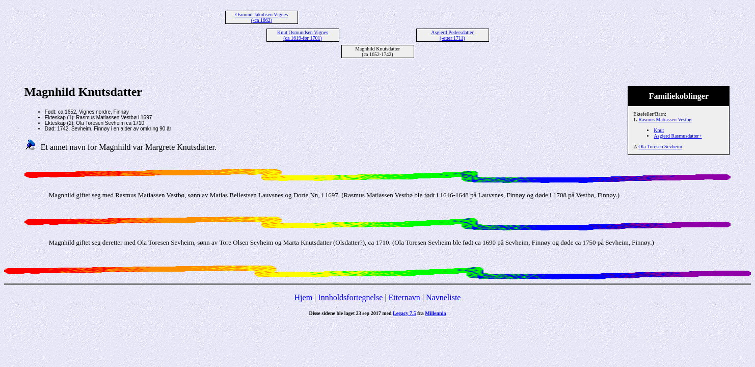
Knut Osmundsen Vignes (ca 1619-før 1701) (302, 35)
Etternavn (404, 297)
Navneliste (443, 297)
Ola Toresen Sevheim (660, 146)
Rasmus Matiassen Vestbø (664, 119)
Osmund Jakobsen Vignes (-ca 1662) (261, 17)
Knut (659, 130)
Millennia (435, 313)
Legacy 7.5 (404, 313)
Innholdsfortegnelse (350, 297)
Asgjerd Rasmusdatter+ (678, 136)
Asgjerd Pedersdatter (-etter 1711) (452, 35)
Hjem (303, 297)
